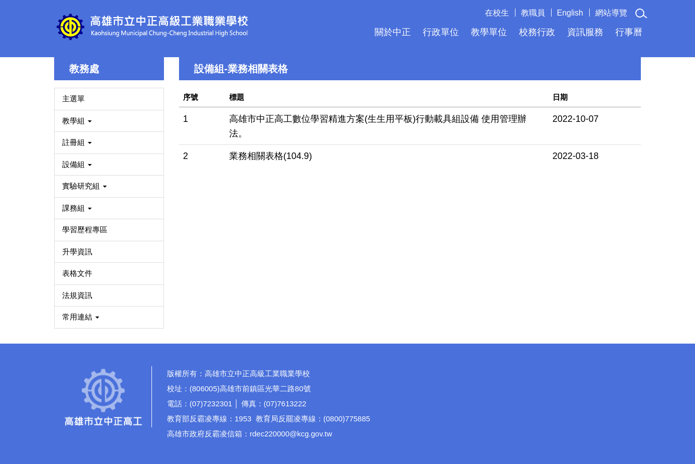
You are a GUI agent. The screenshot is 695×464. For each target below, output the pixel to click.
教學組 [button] (77, 120)
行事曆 (628, 32)
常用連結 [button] (80, 317)
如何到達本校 (596, 402)
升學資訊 (77, 251)
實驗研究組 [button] (84, 186)
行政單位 (441, 32)
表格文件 (77, 273)
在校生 (497, 13)
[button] (641, 13)
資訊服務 (585, 32)
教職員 (533, 13)
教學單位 (489, 32)
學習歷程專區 (84, 229)
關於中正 (393, 32)
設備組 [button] (77, 164)
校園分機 (596, 376)
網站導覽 (611, 13)
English (570, 13)
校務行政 (537, 32)
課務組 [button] (77, 208)
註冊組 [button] (77, 142)
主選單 (73, 98)
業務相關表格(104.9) (270, 156)
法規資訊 (77, 295)
